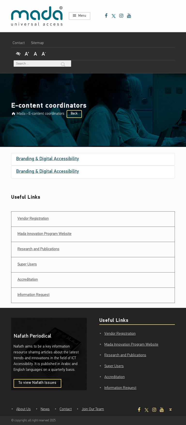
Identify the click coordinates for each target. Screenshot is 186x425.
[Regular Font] (35, 53)
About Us (23, 409)
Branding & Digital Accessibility (47, 159)
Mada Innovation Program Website (44, 234)
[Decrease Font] (44, 53)
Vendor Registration (33, 217)
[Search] (63, 63)
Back (74, 113)
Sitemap (37, 43)
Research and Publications (38, 249)
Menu (82, 15)
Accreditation (27, 280)
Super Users (27, 264)
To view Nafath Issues (39, 384)
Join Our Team (93, 409)
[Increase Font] (27, 53)
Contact (19, 43)
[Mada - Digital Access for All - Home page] (36, 16)
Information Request (33, 295)
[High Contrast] (18, 53)
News (45, 409)
